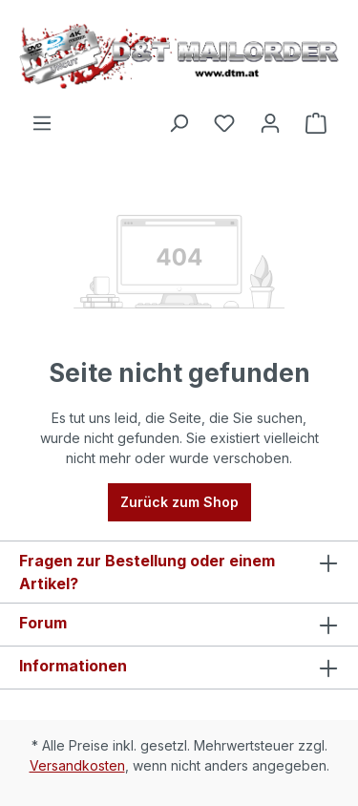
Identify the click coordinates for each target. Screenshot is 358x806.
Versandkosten (77, 765)
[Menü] (42, 123)
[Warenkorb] (316, 123)
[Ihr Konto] (270, 123)
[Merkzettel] (224, 123)
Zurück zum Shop (179, 502)
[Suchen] (178, 123)
